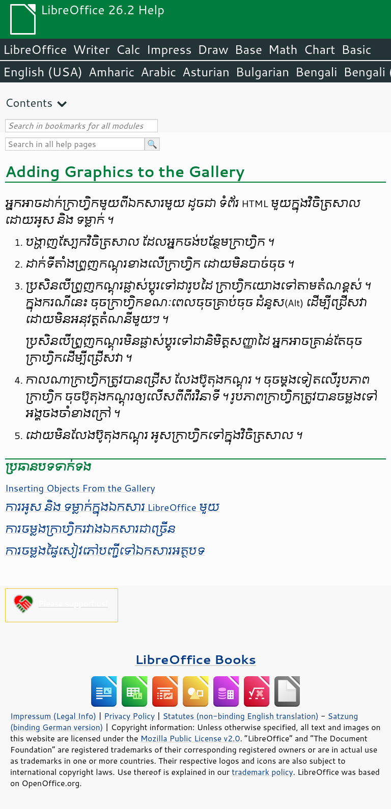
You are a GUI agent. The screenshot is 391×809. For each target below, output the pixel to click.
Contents (28, 102)
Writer (91, 49)
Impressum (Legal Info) (53, 715)
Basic (356, 49)
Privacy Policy (129, 715)
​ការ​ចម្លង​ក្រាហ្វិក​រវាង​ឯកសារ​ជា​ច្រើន (90, 529)
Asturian (206, 71)
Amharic (111, 71)
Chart (319, 49)
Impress (169, 49)
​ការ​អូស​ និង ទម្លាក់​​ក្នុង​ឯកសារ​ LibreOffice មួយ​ (112, 507)
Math (283, 49)
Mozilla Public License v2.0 (190, 738)
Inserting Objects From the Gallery (80, 488)
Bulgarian (262, 71)
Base (248, 49)
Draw (213, 49)
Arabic (158, 71)
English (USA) (42, 71)
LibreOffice (35, 49)
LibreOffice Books (195, 659)
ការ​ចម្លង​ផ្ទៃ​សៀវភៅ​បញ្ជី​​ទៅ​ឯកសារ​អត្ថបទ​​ (105, 551)
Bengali (316, 71)
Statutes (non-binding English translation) (240, 715)
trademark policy (262, 771)
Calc (128, 49)
